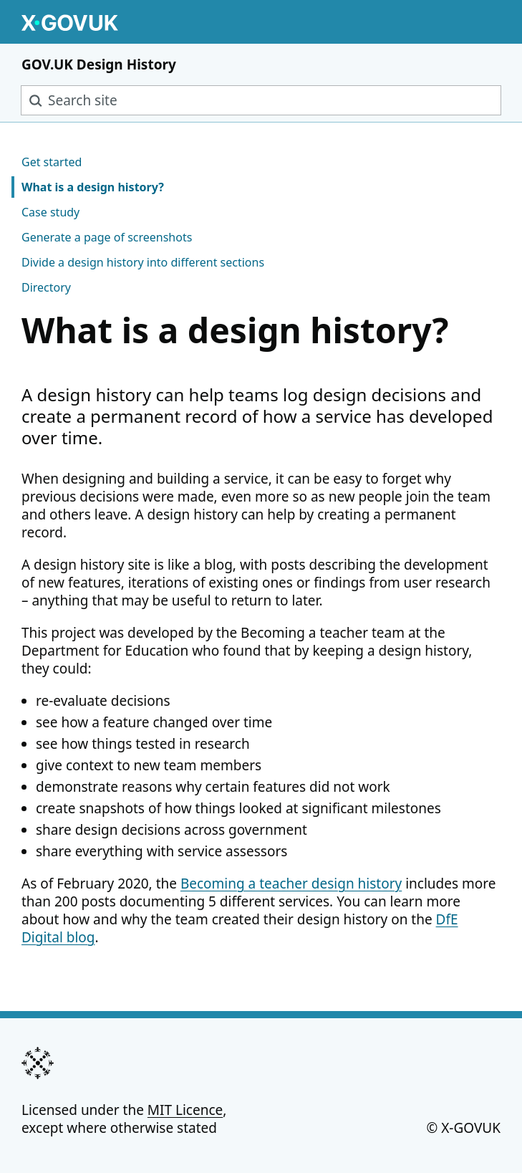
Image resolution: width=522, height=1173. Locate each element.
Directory (46, 287)
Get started (51, 162)
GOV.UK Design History (98, 64)
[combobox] (261, 100)
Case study (50, 212)
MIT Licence (185, 1110)
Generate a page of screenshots (106, 237)
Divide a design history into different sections (142, 262)
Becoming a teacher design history (291, 883)
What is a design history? (92, 187)
